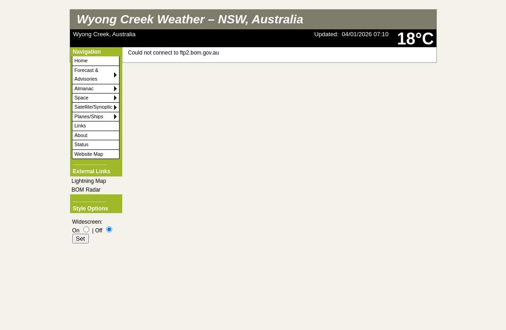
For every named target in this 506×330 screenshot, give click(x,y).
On (76, 230)
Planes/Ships (89, 116)
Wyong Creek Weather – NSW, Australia (190, 19)
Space (82, 97)
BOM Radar (85, 190)
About (81, 135)
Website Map (89, 154)
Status (82, 144)
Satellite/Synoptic (94, 107)
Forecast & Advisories (86, 74)
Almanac (84, 88)
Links (80, 125)
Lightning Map (88, 181)
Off (99, 230)
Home (81, 60)
